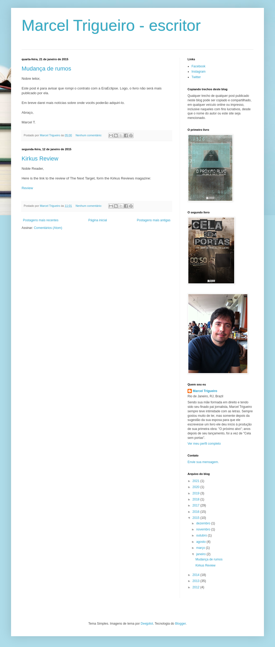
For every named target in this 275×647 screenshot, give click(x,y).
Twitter (196, 77)
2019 (196, 493)
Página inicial (97, 220)
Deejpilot (147, 623)
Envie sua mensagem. (203, 462)
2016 (196, 512)
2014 (196, 575)
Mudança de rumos (46, 68)
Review (27, 188)
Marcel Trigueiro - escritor (111, 25)
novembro (203, 529)
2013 (196, 581)
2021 (196, 481)
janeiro (201, 554)
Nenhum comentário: (89, 135)
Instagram (198, 71)
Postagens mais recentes (40, 220)
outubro (202, 535)
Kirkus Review (40, 158)
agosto (201, 542)
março (201, 548)
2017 (196, 505)
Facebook (198, 66)
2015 (196, 518)
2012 (196, 587)
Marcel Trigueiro (205, 391)
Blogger (180, 623)
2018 (196, 499)
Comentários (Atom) (48, 228)
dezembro (203, 523)
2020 (196, 487)
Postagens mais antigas (153, 220)
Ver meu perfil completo (204, 443)
